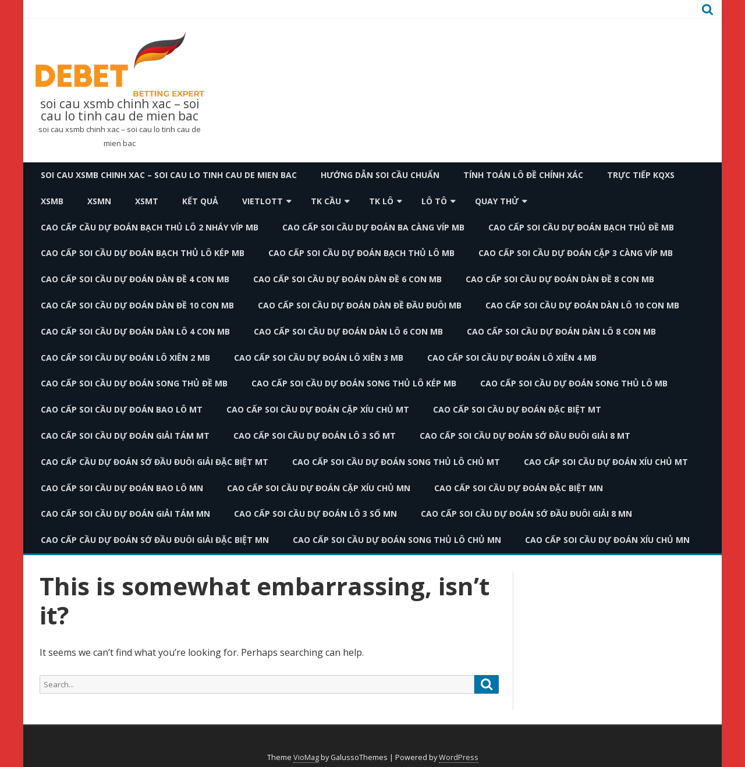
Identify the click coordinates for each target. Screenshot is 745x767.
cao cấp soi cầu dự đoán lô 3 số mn (315, 513)
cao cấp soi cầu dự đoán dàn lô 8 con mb (561, 331)
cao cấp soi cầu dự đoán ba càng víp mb (373, 227)
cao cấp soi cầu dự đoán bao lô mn (122, 487)
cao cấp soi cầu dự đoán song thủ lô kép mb (353, 383)
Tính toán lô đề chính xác (523, 174)
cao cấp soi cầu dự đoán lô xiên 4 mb (512, 357)
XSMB (52, 201)
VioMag (306, 757)
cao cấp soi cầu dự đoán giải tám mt (125, 435)
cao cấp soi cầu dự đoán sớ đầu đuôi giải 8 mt (525, 435)
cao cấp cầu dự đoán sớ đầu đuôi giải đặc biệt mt (154, 461)
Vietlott (262, 201)
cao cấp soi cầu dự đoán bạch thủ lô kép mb (142, 252)
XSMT (146, 201)
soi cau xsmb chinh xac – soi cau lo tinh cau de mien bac (120, 110)
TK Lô (381, 201)
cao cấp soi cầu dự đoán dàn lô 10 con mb (582, 305)
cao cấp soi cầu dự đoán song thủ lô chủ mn (397, 539)
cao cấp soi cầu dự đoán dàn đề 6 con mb (347, 279)
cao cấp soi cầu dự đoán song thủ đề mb (134, 383)
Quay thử (497, 201)
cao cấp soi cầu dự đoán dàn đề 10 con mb (137, 305)
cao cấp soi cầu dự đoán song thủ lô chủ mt (396, 461)
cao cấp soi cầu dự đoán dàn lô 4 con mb (135, 331)
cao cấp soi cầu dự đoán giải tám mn (125, 513)
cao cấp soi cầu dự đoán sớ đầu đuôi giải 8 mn (526, 513)
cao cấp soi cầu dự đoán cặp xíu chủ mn (318, 487)
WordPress (458, 757)
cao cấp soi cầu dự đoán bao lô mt (122, 409)
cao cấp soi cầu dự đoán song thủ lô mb (574, 383)
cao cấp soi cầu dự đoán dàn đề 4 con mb (135, 279)
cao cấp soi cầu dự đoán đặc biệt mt (517, 409)
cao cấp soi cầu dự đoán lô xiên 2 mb (125, 357)
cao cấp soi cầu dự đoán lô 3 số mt (314, 435)
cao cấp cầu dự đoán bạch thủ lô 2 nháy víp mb (149, 227)
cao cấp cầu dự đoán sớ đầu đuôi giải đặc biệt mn (155, 539)
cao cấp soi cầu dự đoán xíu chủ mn (607, 539)
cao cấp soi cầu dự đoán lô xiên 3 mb (318, 357)
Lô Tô (434, 201)
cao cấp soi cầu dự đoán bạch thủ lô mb (361, 252)
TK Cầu (326, 201)
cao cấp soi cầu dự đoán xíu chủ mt (606, 461)
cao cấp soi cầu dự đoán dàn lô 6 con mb (348, 331)
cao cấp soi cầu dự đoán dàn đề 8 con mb (560, 279)
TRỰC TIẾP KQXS (641, 174)
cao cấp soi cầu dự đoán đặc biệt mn (518, 487)
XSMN (99, 201)
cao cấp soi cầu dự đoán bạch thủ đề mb (581, 227)
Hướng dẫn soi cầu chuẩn (380, 174)
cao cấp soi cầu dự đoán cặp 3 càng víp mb (575, 252)
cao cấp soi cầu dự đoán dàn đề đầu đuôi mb (360, 305)
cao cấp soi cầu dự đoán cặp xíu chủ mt (317, 409)
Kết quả (200, 201)
